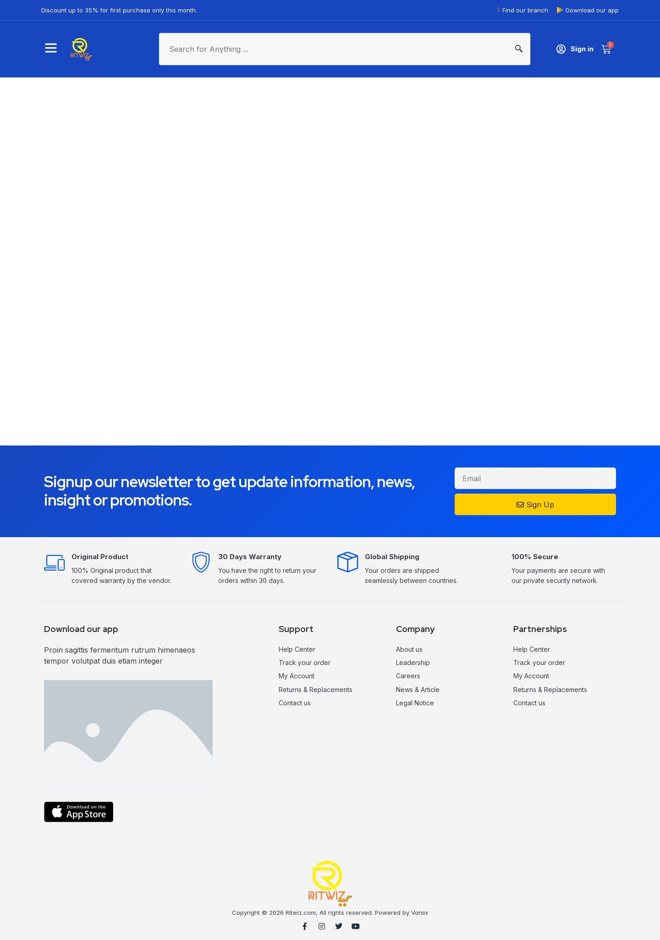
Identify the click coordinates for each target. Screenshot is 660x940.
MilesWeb (640, 928)
